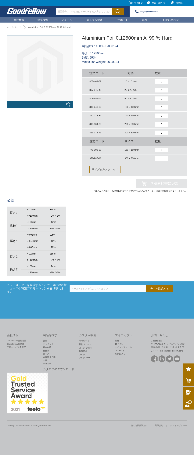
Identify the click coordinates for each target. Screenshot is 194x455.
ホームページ (14, 27)
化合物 (46, 350)
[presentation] (98, 299)
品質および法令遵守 (16, 347)
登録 (117, 340)
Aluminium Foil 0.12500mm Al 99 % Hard (49, 27)
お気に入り (120, 354)
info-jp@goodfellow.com (149, 12)
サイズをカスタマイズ (105, 169)
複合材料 (47, 347)
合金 (45, 340)
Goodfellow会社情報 (16, 340)
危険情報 (83, 351)
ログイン (119, 344)
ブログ (82, 354)
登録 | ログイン (159, 3)
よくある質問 (85, 348)
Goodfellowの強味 (15, 344)
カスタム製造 (94, 19)
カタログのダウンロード (58, 369)
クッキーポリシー (178, 425)
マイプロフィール (123, 347)
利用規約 (159, 425)
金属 (45, 360)
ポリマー (47, 364)
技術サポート (85, 344)
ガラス (46, 354)
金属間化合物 (49, 357)
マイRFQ (138, 3)
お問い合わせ (171, 19)
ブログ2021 (84, 357)
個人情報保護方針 (139, 425)
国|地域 (179, 3)
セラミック (48, 344)
